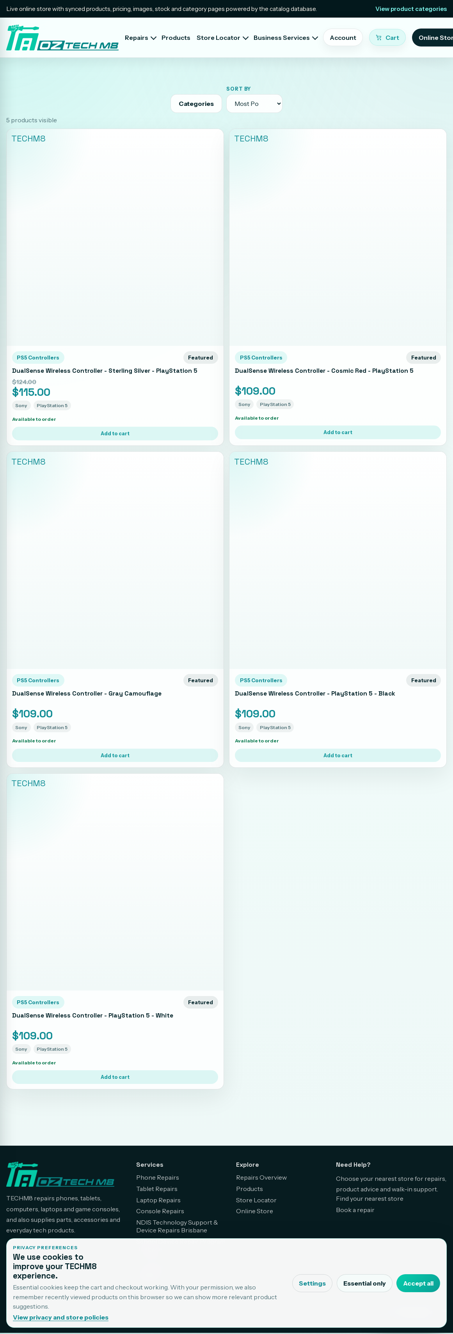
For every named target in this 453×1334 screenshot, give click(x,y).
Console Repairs (160, 1211)
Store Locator (218, 37)
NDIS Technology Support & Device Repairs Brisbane (177, 1226)
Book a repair (355, 1210)
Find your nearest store (369, 1198)
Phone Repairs (157, 1177)
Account (343, 37)
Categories (196, 103)
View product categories (411, 9)
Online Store (254, 1211)
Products (176, 37)
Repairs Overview (261, 1177)
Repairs (136, 37)
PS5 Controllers (38, 357)
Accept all (418, 1283)
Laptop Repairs (158, 1200)
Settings (312, 1283)
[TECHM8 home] (62, 37)
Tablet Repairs (157, 1189)
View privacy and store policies (60, 1317)
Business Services (282, 37)
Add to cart (115, 433)
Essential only (364, 1283)
